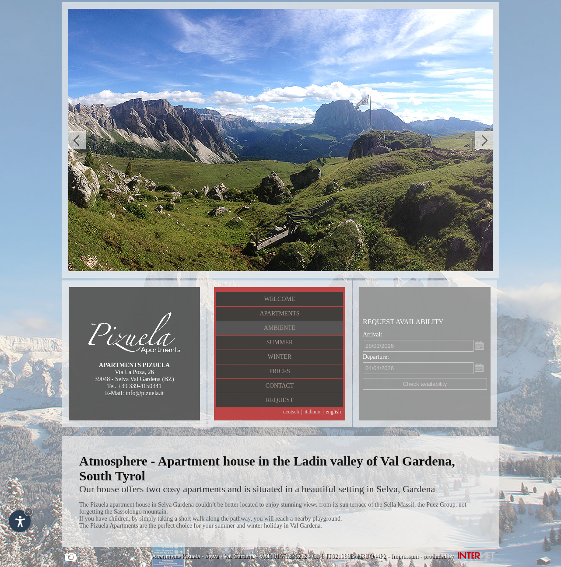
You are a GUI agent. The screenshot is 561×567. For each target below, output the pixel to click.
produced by (461, 556)
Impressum (404, 556)
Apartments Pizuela (176, 556)
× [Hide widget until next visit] (28, 511)
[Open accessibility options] (20, 521)
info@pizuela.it (145, 393)
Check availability (425, 384)
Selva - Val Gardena (229, 556)
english (333, 412)
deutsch (291, 412)
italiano (312, 412)
